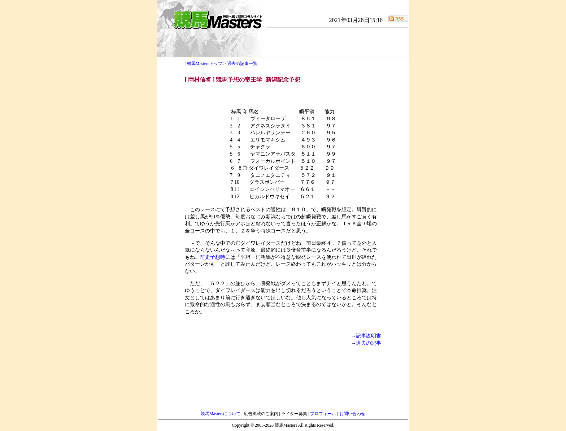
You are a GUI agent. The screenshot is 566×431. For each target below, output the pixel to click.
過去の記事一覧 (242, 63)
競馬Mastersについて (221, 413)
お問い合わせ (352, 413)
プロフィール (323, 413)
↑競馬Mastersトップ (203, 63)
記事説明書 (368, 336)
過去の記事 (368, 343)
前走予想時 (212, 257)
